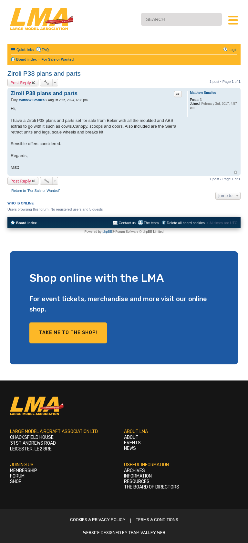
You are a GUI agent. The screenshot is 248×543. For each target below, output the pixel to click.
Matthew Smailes (203, 92)
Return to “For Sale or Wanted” (35, 191)
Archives (134, 470)
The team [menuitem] (151, 223)
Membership (23, 470)
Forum (17, 476)
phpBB (107, 231)
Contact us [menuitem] (127, 223)
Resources (137, 481)
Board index (26, 223)
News (130, 448)
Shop (16, 481)
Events (132, 443)
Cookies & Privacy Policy (98, 519)
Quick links (25, 50)
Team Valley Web (147, 532)
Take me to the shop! (68, 332)
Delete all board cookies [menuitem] (186, 223)
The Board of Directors (151, 487)
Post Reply (20, 82)
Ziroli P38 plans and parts (44, 73)
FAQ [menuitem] (45, 50)
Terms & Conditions (157, 519)
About (131, 437)
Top (235, 172)
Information (138, 476)
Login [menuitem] (233, 50)
